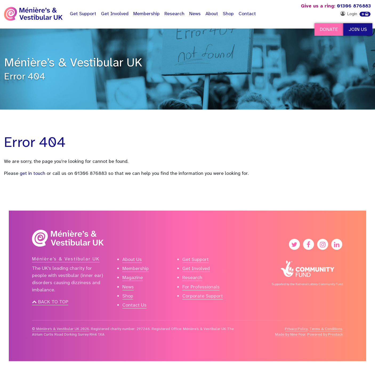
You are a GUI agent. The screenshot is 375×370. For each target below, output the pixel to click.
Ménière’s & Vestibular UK (73, 62)
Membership (146, 13)
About (211, 13)
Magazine (132, 277)
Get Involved (114, 13)
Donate (329, 29)
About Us (132, 259)
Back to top (50, 302)
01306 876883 (336, 6)
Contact (247, 13)
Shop (228, 13)
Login (352, 14)
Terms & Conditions (325, 328)
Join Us (358, 29)
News (195, 13)
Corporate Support (202, 296)
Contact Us (134, 305)
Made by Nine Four (290, 334)
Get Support (195, 259)
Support (83, 13)
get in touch (32, 173)
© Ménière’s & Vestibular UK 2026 (60, 328)
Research (174, 13)
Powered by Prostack (325, 334)
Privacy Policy (296, 328)
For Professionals (201, 287)
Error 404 (24, 76)
